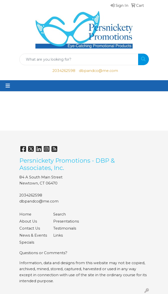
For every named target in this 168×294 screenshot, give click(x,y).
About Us (28, 221)
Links (58, 235)
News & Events (33, 235)
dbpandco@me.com (98, 70)
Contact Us (29, 228)
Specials (26, 242)
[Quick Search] (78, 59)
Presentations (66, 221)
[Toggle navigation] (8, 85)
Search (59, 214)
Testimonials (64, 228)
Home (25, 214)
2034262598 (63, 70)
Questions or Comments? (43, 253)
